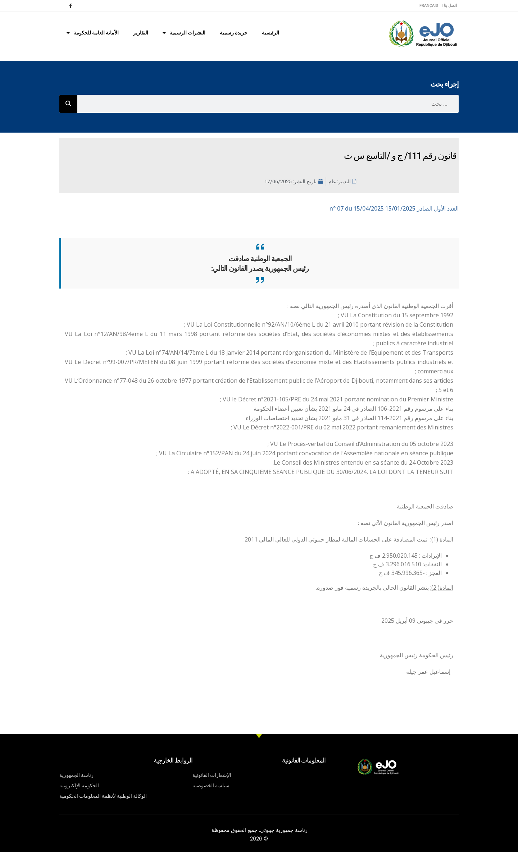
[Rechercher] (68, 104)
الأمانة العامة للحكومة (93, 33)
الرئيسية (270, 33)
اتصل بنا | (449, 5)
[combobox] (268, 104)
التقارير (140, 33)
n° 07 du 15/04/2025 (394, 208)
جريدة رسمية (233, 33)
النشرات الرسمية (184, 33)
